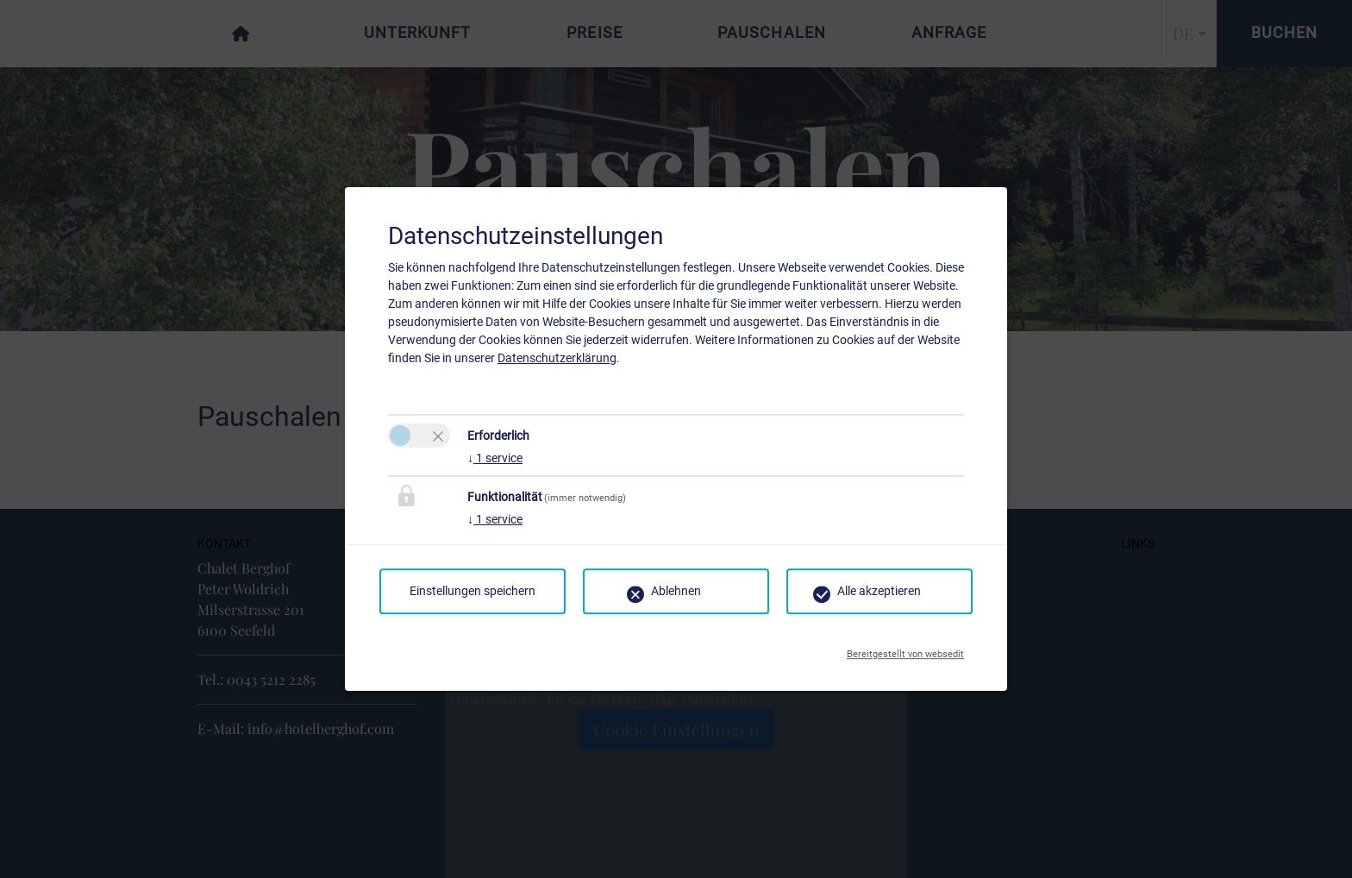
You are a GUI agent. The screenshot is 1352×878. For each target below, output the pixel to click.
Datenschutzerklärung (557, 358)
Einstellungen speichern (472, 591)
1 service (495, 458)
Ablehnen (676, 591)
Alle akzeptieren (879, 591)
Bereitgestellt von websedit (905, 649)
